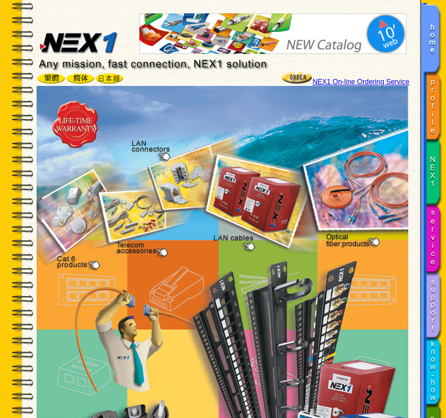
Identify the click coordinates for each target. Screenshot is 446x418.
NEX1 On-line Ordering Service (360, 82)
